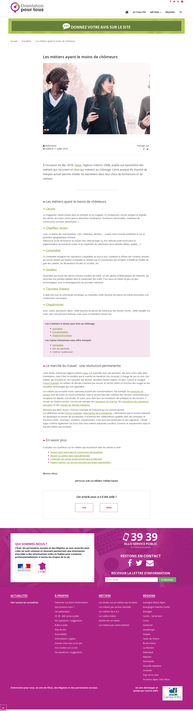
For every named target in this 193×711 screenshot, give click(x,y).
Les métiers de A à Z (109, 611)
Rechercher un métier (109, 620)
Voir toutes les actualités (24, 602)
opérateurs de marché (106, 401)
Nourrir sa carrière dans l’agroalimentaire (70, 455)
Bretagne (147, 611)
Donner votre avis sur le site (68, 643)
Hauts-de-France (151, 638)
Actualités (139, 12)
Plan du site (60, 629)
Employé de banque (62, 335)
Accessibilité (60, 634)
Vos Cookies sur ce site (66, 647)
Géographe (57, 345)
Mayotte (147, 656)
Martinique (148, 652)
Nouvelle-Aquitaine (152, 665)
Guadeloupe (149, 629)
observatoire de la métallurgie (97, 413)
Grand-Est (148, 625)
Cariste (50, 208)
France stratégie (51, 383)
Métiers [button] (155, 12)
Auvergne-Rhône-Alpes (154, 602)
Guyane (146, 634)
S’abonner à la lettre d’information (71, 602)
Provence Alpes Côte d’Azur (156, 679)
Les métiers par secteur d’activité (115, 606)
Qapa (78, 165)
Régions (170, 12)
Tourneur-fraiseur (58, 288)
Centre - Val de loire (152, 615)
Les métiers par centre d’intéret (114, 625)
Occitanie (147, 670)
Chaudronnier (55, 304)
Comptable (53, 250)
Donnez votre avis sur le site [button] (96, 26)
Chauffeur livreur (57, 227)
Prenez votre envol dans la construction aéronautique (76, 452)
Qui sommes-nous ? (64, 606)
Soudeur (51, 269)
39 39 (141, 536)
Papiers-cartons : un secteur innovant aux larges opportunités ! (80, 462)
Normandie (148, 661)
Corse (146, 620)
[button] (181, 12)
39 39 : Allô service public (67, 615)
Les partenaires (62, 611)
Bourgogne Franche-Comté (156, 606)
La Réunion (148, 647)
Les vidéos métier (107, 615)
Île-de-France (149, 643)
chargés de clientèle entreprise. (75, 404)
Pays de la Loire (150, 674)
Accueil (14, 41)
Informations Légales (65, 638)
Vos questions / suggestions (68, 620)
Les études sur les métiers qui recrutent (118, 602)
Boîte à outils (61, 625)
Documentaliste (60, 331)
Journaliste (57, 328)
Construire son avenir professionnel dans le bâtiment (76, 458)
